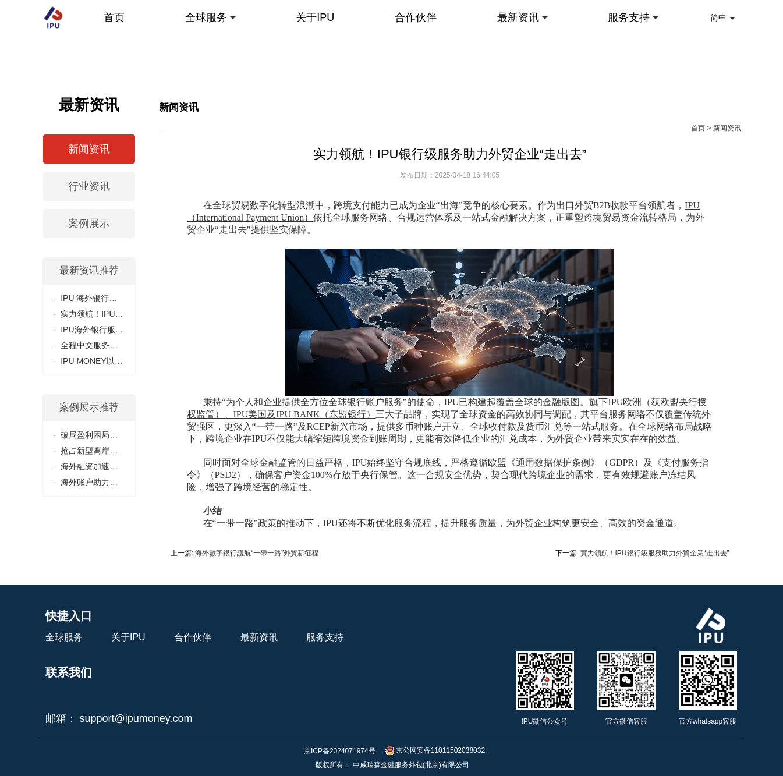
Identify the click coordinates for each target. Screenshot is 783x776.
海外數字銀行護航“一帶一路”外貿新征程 (256, 553)
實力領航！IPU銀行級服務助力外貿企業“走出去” (654, 553)
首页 (698, 128)
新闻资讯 (727, 128)
